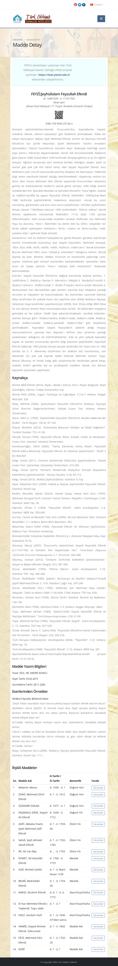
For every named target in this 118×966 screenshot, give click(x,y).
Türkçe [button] (96, 4)
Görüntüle (98, 787)
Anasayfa (18, 39)
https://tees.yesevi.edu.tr (54, 74)
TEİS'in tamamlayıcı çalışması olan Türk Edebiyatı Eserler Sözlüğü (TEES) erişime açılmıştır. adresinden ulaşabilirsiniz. (48, 72)
